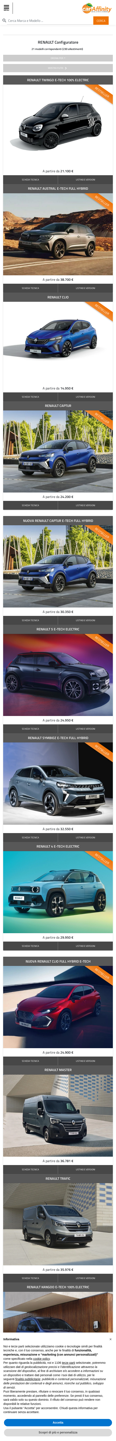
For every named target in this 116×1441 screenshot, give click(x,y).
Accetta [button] (58, 1422)
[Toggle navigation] (7, 8)
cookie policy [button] (41, 1358)
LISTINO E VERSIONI (85, 179)
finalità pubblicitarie (27, 1379)
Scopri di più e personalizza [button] (58, 1432)
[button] (110, 1339)
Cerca (101, 20)
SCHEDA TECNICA (30, 179)
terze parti (68, 1362)
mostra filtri (58, 68)
